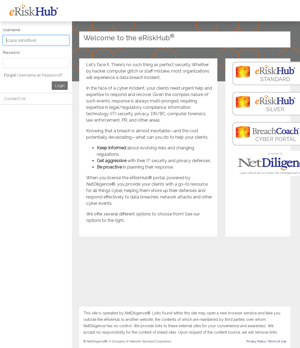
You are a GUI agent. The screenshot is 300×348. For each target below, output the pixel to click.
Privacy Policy (256, 341)
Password (11, 52)
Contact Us (15, 98)
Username (11, 30)
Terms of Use (277, 341)
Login (60, 85)
